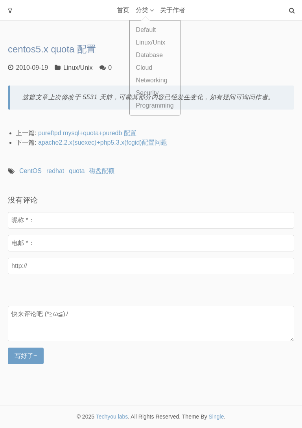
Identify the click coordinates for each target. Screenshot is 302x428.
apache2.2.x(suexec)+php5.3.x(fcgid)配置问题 (102, 142)
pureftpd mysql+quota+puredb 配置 (87, 133)
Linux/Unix (78, 67)
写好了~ (26, 355)
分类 (142, 10)
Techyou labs (112, 416)
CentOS (30, 170)
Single (216, 416)
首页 (123, 10)
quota (77, 170)
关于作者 (172, 10)
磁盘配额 (101, 170)
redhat (55, 170)
